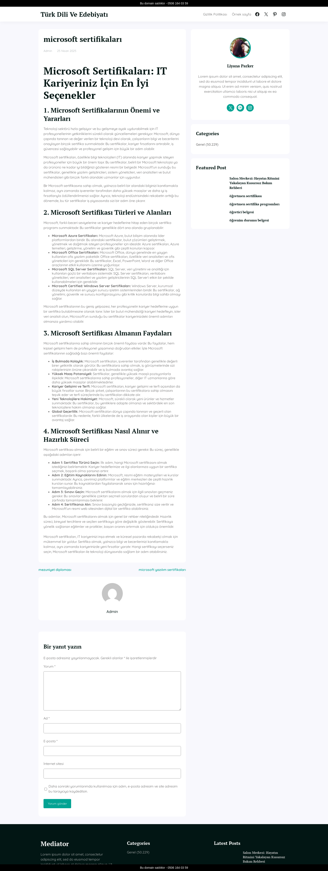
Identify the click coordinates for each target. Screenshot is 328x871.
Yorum (49, 584)
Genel (225, 149)
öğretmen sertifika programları (255, 212)
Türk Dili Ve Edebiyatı (78, 14)
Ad (47, 637)
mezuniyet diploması (54, 488)
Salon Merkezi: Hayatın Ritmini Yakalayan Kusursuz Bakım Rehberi (261, 188)
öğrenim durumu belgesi (261, 231)
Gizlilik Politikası (215, 14)
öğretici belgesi (253, 222)
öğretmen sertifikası (257, 201)
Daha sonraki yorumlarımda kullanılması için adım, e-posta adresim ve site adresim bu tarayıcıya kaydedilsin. (124, 707)
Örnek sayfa (241, 14)
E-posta (51, 659)
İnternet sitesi (54, 682)
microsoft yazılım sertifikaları (187, 488)
